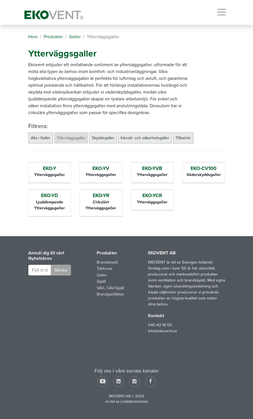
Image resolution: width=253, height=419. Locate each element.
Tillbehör (183, 137)
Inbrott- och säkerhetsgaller (145, 137)
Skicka (60, 270)
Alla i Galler (40, 137)
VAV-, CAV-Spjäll (110, 288)
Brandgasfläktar (110, 294)
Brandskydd (107, 262)
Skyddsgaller (103, 137)
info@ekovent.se (162, 331)
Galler (102, 275)
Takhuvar (105, 268)
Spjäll (101, 281)
